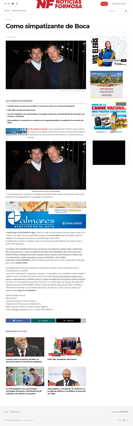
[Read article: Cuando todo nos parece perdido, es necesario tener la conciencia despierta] (25, 346)
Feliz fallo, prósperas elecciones (21, 110)
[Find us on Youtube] (13, 3)
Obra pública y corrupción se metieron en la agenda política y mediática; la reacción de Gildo (67, 391)
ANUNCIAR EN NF (119, 4)
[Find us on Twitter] (17, 3)
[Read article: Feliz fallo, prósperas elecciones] (67, 346)
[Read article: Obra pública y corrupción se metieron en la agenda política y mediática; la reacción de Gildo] (67, 376)
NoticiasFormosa (14, 420)
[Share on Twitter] (68, 321)
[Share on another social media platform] (83, 321)
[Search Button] (125, 11)
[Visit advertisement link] (46, 215)
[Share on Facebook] (18, 321)
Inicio (7, 11)
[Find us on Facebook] (5, 3)
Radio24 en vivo (15, 412)
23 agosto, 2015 (11, 37)
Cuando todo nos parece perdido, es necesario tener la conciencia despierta (41, 106)
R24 (104, 4)
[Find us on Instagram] (9, 3)
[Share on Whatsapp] (43, 321)
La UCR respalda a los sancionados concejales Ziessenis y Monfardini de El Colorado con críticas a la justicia (24, 391)
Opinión (8, 19)
